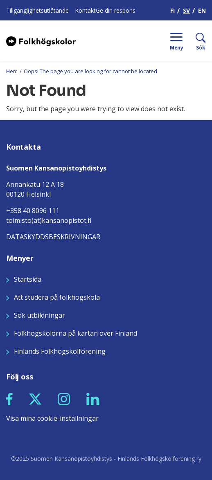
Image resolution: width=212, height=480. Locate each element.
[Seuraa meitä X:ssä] (35, 398)
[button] (9, 399)
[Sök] (194, 41)
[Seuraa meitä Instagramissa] (64, 398)
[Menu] (176, 41)
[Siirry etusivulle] (41, 40)
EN (202, 10)
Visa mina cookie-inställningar (52, 418)
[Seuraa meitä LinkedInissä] (92, 398)
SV (186, 10)
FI (172, 10)
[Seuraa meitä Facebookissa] (9, 398)
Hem (12, 71)
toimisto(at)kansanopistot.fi (48, 220)
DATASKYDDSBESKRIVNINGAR (53, 236)
